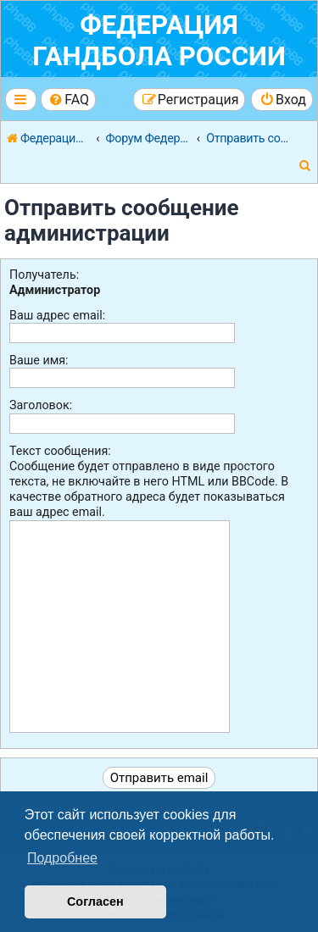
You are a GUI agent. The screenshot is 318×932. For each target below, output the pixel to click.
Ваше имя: (39, 360)
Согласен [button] (95, 901)
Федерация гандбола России (158, 40)
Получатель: (44, 274)
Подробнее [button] (62, 858)
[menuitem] (68, 99)
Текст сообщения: (60, 451)
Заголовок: (40, 405)
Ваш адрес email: (57, 315)
